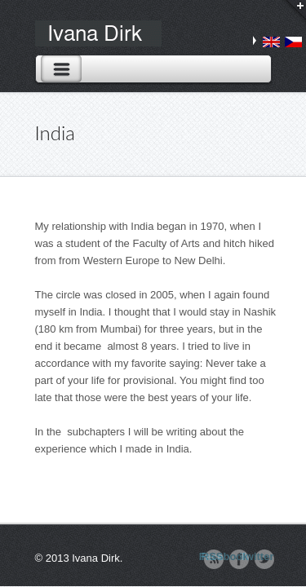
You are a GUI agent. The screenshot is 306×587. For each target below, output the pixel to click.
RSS (214, 556)
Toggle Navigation (61, 69)
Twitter (264, 556)
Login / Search (291, 14)
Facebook (239, 556)
